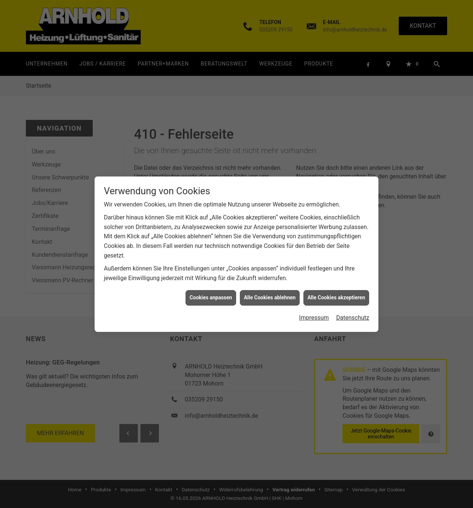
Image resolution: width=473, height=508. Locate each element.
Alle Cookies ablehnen (270, 293)
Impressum (314, 312)
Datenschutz (352, 312)
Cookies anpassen (211, 293)
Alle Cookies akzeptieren (336, 293)
